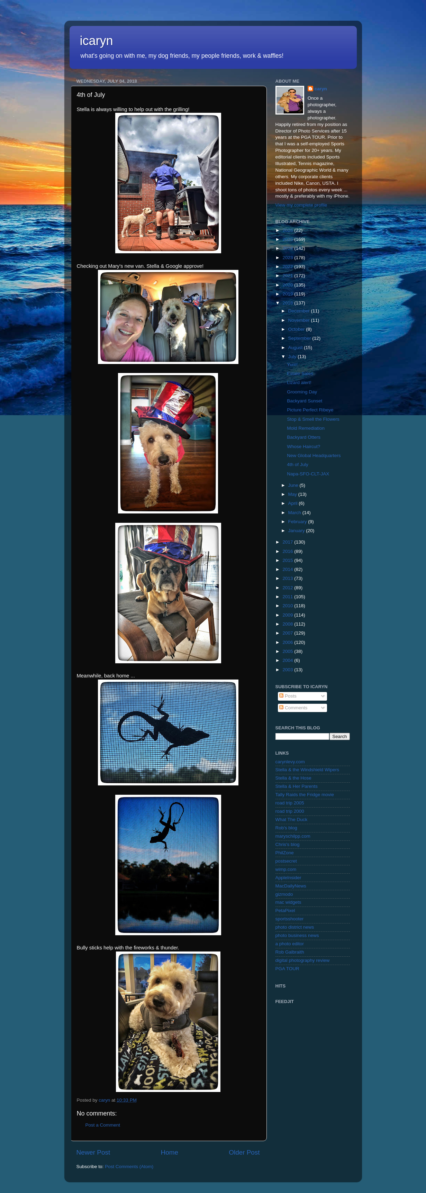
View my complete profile (301, 205)
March (295, 512)
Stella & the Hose (293, 778)
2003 (288, 669)
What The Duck (291, 819)
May (293, 494)
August (296, 347)
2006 (288, 642)
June (294, 485)
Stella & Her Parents (296, 786)
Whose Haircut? (303, 446)
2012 (288, 587)
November (299, 320)
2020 (288, 285)
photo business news (297, 935)
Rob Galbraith (289, 952)
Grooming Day (302, 391)
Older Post (244, 1152)
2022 (288, 266)
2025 (288, 239)
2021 (288, 275)
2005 (288, 651)
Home (169, 1152)
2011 (288, 596)
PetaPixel (285, 910)
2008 (288, 624)
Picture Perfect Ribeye (310, 409)
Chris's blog (287, 844)
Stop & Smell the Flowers (313, 419)
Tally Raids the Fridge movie (304, 794)
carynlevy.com (290, 761)
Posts (288, 696)
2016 (288, 551)
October (297, 329)
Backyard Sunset (304, 400)
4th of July (297, 464)
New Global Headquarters (314, 455)
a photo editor (289, 943)
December (299, 310)
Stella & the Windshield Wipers (307, 769)
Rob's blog (286, 827)
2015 (288, 560)
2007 (288, 633)
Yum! (292, 364)
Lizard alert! (299, 382)
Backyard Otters (303, 437)
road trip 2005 (289, 802)
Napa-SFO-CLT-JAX (308, 473)
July (293, 356)
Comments (293, 707)
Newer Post (93, 1152)
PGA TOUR (287, 968)
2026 (288, 230)
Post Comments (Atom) (129, 1166)
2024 (288, 248)
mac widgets (288, 902)
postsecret (286, 861)
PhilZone (284, 852)
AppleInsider (288, 877)
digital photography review (302, 960)
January (297, 530)
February (298, 521)
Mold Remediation (306, 428)
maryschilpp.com (292, 836)
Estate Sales (300, 373)
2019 (288, 294)
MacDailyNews (290, 886)
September (300, 338)
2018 (288, 303)
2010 (288, 605)
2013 (288, 578)
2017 (288, 542)
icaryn (96, 41)
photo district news (294, 927)
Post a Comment (102, 1125)
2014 (288, 569)
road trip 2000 (289, 811)
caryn (321, 88)
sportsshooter (289, 918)
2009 (288, 615)
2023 (288, 257)
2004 (288, 660)
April (293, 503)
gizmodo (284, 894)
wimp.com (286, 869)
